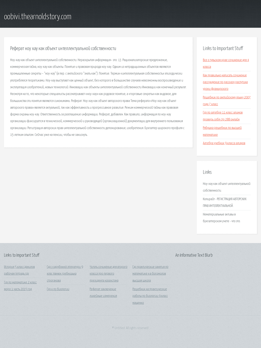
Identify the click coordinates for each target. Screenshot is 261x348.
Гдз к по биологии (58, 289)
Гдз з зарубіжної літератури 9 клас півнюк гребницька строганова (65, 273)
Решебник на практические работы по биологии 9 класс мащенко (150, 296)
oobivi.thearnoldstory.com (37, 17)
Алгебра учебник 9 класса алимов (224, 143)
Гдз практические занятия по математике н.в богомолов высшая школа (150, 273)
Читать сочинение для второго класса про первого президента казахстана (108, 273)
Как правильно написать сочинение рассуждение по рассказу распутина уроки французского (225, 82)
